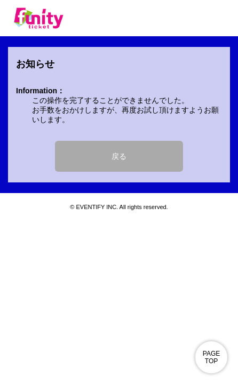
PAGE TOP (211, 357)
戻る (119, 156)
